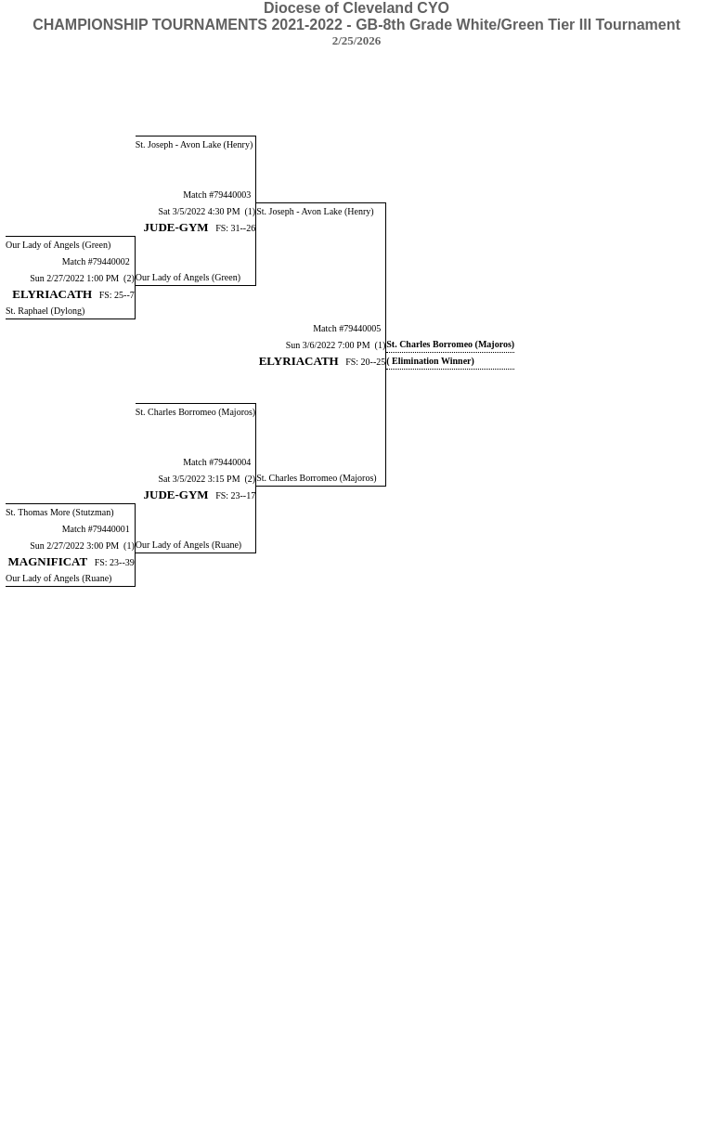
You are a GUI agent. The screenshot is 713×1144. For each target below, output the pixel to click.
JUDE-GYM (176, 227)
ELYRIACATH (52, 294)
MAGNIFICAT (48, 561)
